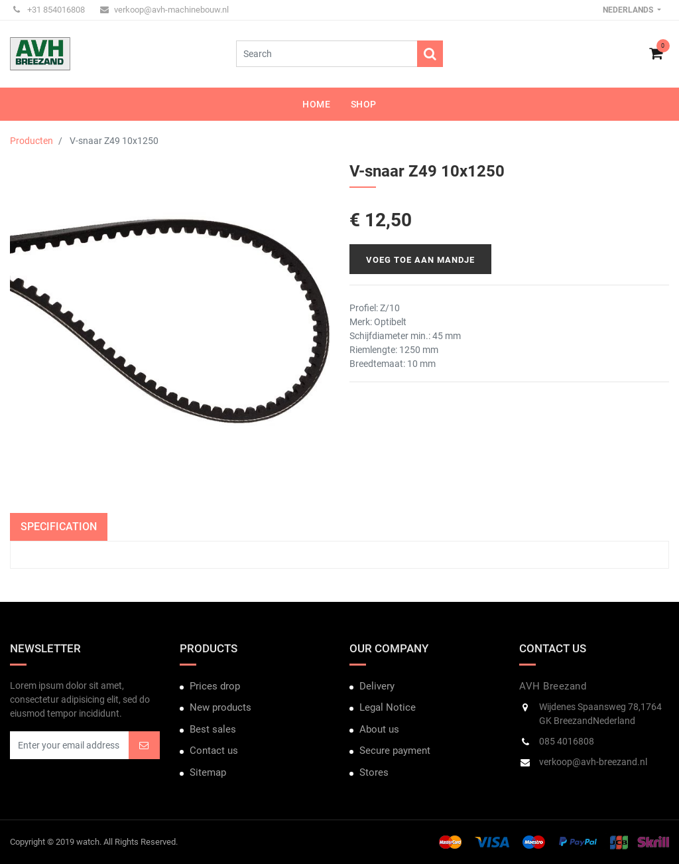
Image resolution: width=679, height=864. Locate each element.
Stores (374, 772)
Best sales (213, 729)
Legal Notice (387, 707)
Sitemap (208, 772)
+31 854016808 (49, 10)
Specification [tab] (59, 526)
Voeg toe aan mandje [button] (420, 260)
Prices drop (215, 686)
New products (220, 707)
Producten (31, 140)
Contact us (214, 750)
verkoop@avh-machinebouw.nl (164, 10)
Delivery (377, 686)
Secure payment (394, 750)
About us (379, 729)
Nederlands (629, 10)
